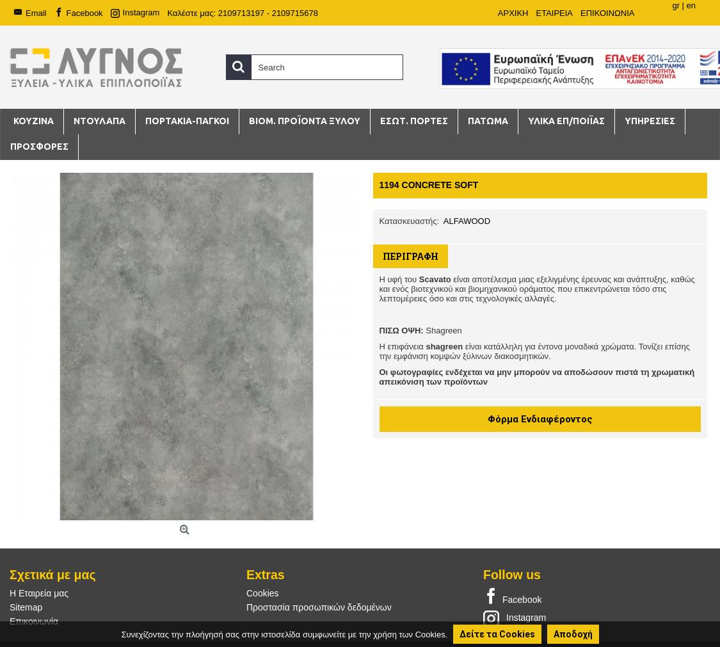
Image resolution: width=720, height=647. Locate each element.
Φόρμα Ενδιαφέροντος (540, 419)
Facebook (512, 597)
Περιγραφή (410, 256)
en (691, 5)
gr (676, 5)
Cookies (262, 593)
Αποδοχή (573, 634)
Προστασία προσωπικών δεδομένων (319, 607)
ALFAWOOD (467, 221)
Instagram (514, 617)
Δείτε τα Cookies (497, 634)
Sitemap (26, 607)
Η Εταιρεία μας (39, 593)
